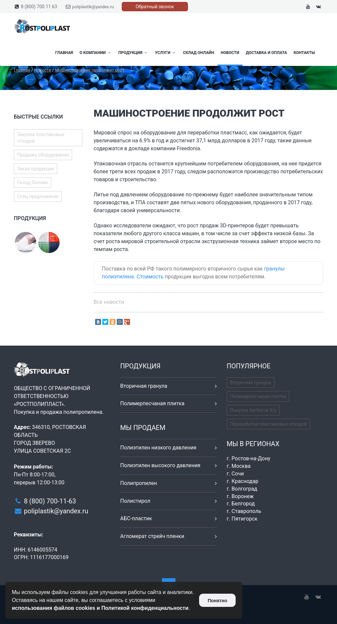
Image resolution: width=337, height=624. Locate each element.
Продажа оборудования (43, 154)
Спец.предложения (38, 196)
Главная (64, 52)
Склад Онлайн (198, 52)
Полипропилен (138, 483)
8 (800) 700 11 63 (39, 6)
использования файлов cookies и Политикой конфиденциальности (100, 608)
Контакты (304, 52)
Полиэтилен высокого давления (160, 465)
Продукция (133, 52)
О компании (96, 52)
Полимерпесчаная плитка (152, 403)
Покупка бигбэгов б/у (253, 410)
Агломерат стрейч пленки (152, 536)
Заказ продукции (35, 168)
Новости (230, 52)
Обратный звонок (155, 6)
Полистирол (135, 501)
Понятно (217, 600)
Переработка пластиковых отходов (268, 424)
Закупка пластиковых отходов (41, 138)
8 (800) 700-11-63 (50, 501)
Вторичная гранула (143, 386)
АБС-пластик (136, 518)
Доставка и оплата (266, 52)
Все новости (109, 302)
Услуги (165, 52)
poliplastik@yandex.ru (93, 6)
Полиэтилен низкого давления (158, 447)
